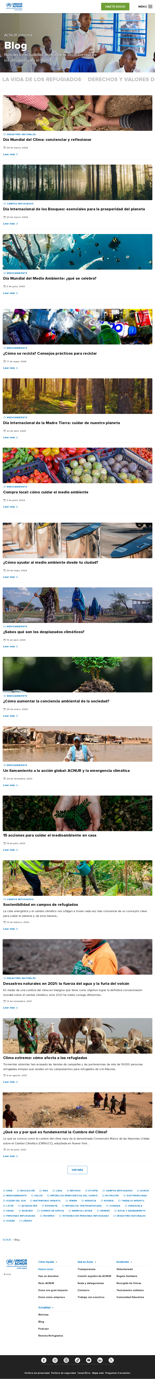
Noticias (43, 1314)
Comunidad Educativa (130, 1297)
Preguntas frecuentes (117, 1373)
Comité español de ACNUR (94, 1276)
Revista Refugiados (50, 1335)
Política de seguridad (63, 1373)
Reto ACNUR (46, 1283)
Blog (41, 1321)
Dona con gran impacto (53, 1290)
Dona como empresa (51, 1297)
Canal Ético (84, 1373)
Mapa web (98, 1373)
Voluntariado (124, 1269)
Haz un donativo (48, 1276)
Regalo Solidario (126, 1276)
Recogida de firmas (128, 1283)
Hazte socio (45, 1269)
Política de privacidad (37, 1373)
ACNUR (7, 1239)
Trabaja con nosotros (91, 1297)
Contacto (83, 1290)
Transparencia (87, 1269)
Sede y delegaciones (91, 1283)
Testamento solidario (130, 1290)
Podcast (43, 1328)
